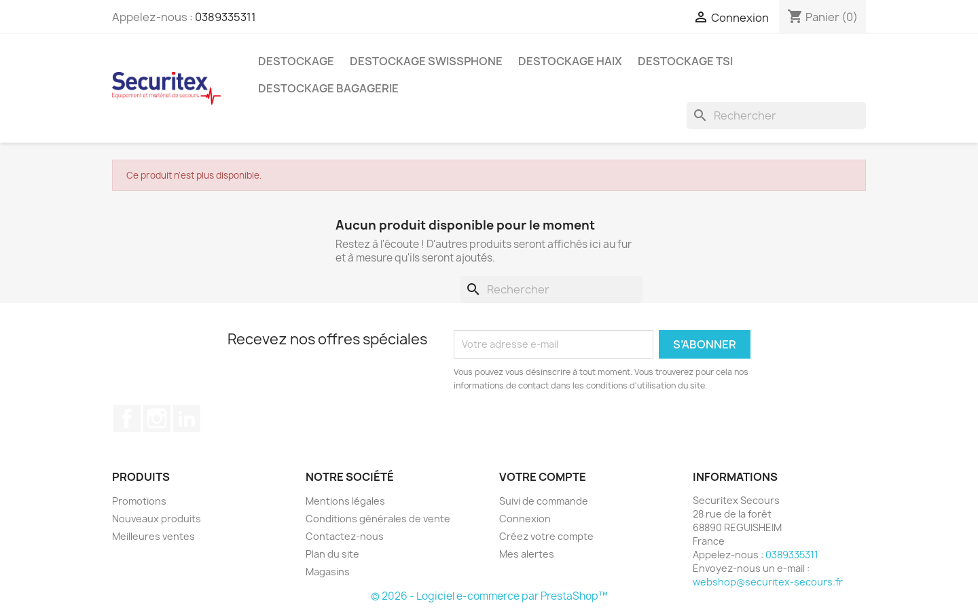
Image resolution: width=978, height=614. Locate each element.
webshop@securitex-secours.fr (768, 581)
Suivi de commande (543, 500)
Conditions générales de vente (378, 518)
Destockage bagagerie (328, 88)
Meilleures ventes (153, 536)
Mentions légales (345, 500)
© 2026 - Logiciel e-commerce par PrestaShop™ (489, 596)
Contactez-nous (345, 536)
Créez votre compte (546, 536)
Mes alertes (526, 553)
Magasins (328, 571)
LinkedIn (186, 418)
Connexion (525, 518)
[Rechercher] (776, 115)
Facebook (127, 418)
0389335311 (225, 17)
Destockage (296, 61)
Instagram (156, 418)
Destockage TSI (685, 61)
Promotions (139, 500)
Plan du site (332, 553)
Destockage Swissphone (426, 61)
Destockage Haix (570, 61)
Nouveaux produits (156, 518)
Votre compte (542, 476)
